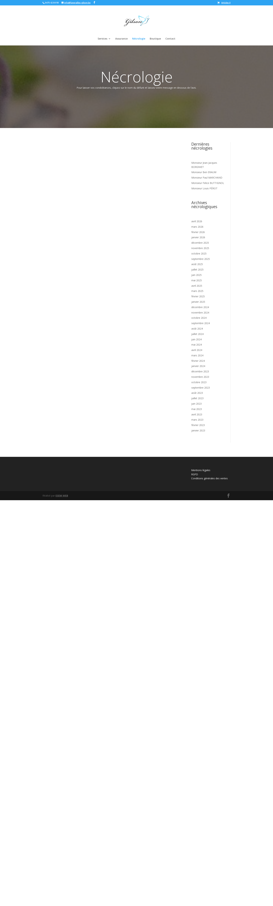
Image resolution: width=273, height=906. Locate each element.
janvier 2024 (198, 366)
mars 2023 (197, 419)
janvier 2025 (198, 301)
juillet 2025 (197, 269)
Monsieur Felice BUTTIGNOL (207, 183)
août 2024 (197, 328)
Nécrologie (138, 38)
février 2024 (198, 360)
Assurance (121, 38)
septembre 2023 (200, 387)
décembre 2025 (200, 242)
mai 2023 (196, 409)
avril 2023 (196, 414)
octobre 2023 (198, 382)
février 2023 (198, 425)
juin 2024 (196, 339)
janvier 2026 (198, 237)
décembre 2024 (200, 307)
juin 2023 (196, 403)
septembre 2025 (200, 259)
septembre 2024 (200, 323)
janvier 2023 (198, 430)
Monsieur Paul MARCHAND (206, 177)
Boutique (155, 38)
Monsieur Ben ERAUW (203, 172)
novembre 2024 (200, 312)
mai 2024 (196, 344)
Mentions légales (200, 876)
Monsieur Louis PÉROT (204, 188)
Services (102, 38)
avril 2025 (196, 285)
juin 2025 (196, 275)
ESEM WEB (62, 901)
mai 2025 (196, 280)
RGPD (194, 880)
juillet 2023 (197, 398)
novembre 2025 (200, 248)
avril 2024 (196, 350)
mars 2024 (197, 355)
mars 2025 (197, 291)
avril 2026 (196, 221)
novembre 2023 (200, 376)
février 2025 (198, 296)
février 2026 (198, 232)
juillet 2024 (197, 334)
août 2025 (197, 264)
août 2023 (197, 392)
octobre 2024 (198, 317)
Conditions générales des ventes (209, 884)
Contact (170, 38)
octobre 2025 (198, 253)
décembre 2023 (200, 371)
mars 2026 (197, 226)
